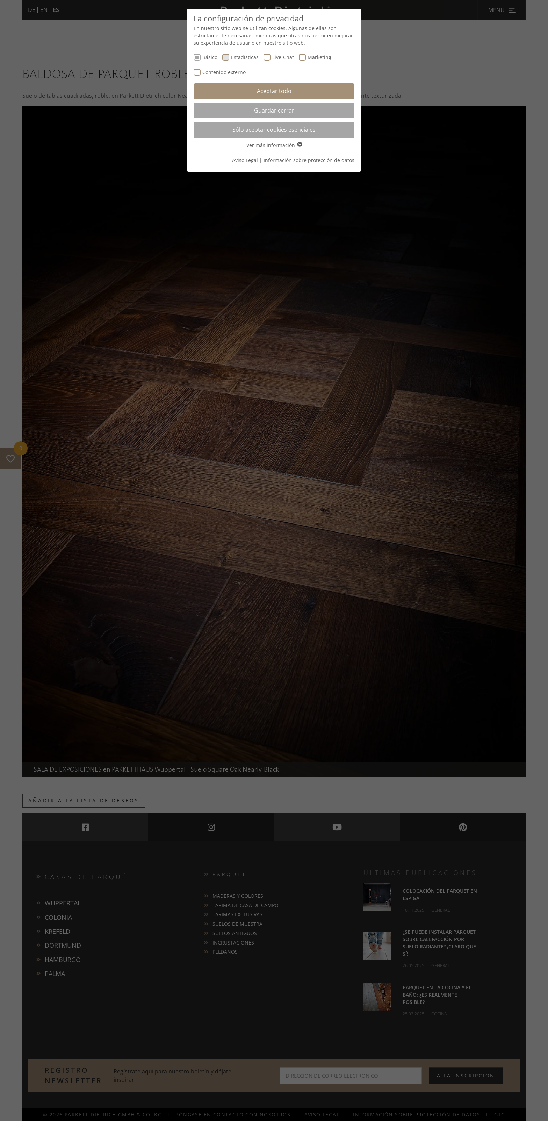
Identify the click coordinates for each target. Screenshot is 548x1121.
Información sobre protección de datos (309, 160)
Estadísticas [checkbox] (245, 57)
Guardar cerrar (274, 110)
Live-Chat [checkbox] (283, 57)
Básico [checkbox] (209, 57)
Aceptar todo (274, 91)
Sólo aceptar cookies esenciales (274, 129)
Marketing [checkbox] (319, 57)
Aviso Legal (245, 160)
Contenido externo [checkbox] (224, 72)
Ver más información (274, 145)
